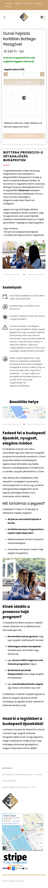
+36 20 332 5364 (9, 781)
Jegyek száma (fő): (14, 69)
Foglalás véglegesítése (24, 136)
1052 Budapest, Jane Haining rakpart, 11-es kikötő (22, 774)
